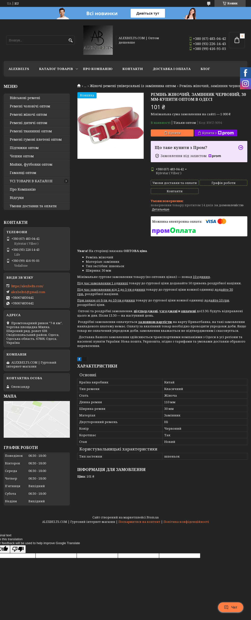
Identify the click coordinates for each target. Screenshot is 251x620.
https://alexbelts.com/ (27, 286)
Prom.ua (153, 517)
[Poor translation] (18, 549)
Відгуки (17, 197)
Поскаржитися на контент (139, 522)
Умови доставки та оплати (33, 206)
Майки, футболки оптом (31, 164)
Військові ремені (25, 98)
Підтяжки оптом (24, 148)
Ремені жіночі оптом (28, 114)
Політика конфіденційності (186, 522)
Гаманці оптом (23, 173)
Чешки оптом (22, 156)
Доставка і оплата (172, 69)
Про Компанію (98, 69)
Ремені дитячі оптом (28, 123)
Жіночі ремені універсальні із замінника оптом (133, 86)
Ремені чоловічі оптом (30, 106)
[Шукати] (70, 40)
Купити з (218, 133)
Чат (230, 607)
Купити (174, 133)
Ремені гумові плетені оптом (36, 139)
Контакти (132, 69)
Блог (205, 69)
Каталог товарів (56, 69)
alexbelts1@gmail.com (28, 292)
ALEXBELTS (19, 69)
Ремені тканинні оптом (31, 131)
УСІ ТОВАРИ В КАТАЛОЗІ (31, 181)
